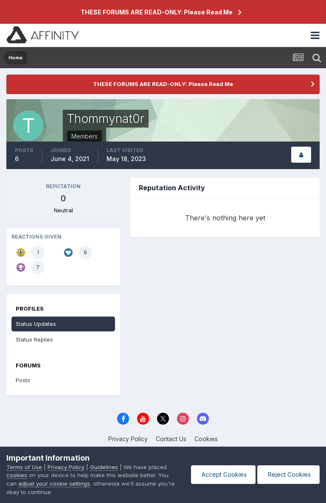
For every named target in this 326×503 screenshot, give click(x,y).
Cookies (206, 438)
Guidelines (104, 467)
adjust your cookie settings (54, 483)
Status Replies (34, 339)
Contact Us (171, 438)
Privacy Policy (128, 438)
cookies (16, 475)
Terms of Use (24, 467)
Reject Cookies (288, 474)
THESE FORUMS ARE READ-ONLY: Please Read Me (157, 12)
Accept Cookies (223, 474)
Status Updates (36, 323)
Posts (23, 380)
